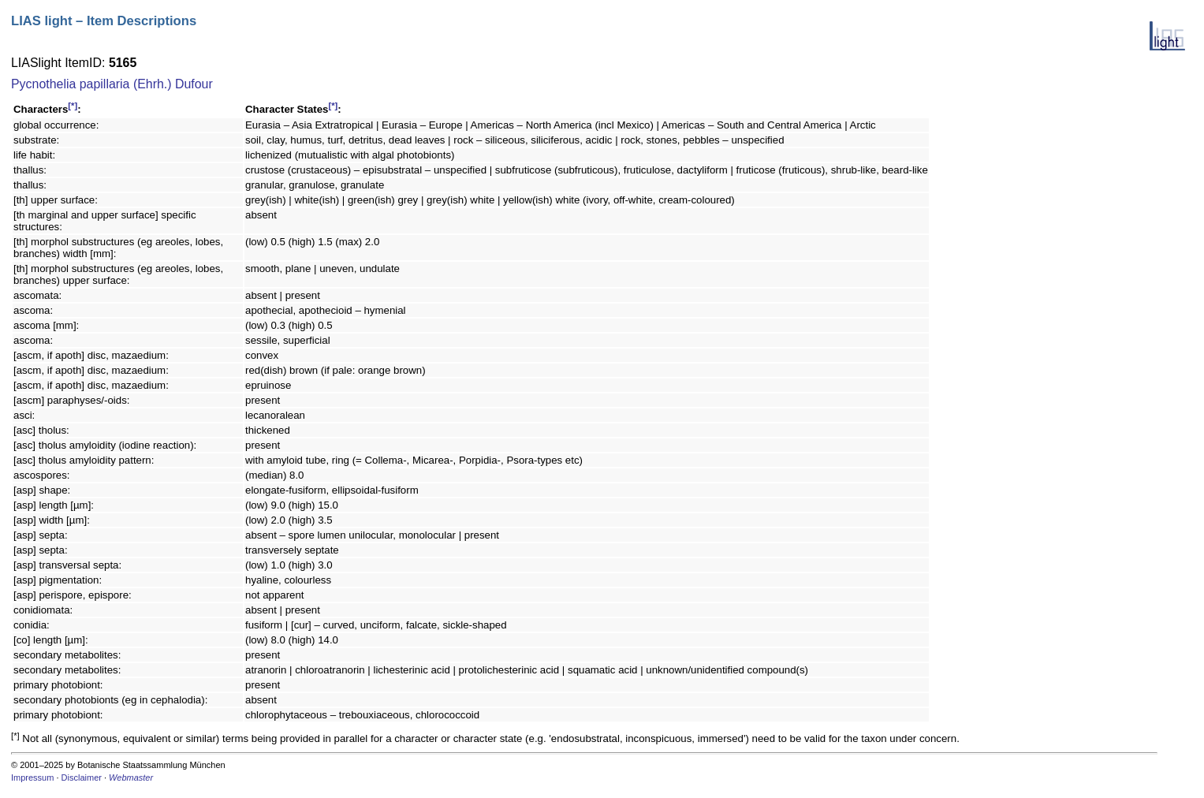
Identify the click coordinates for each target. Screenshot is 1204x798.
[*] (72, 105)
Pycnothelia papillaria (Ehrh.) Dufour (112, 84)
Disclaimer (82, 777)
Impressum (32, 777)
